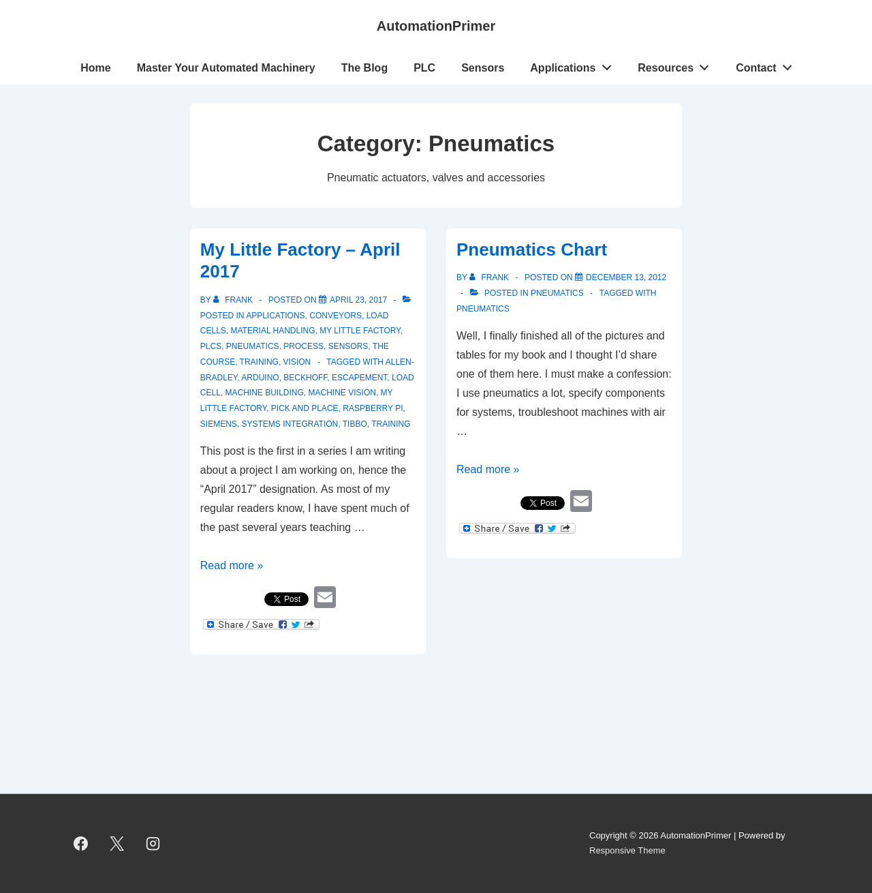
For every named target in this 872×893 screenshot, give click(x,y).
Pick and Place (305, 408)
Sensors (482, 68)
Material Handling (273, 330)
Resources (677, 65)
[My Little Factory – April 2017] (358, 300)
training (390, 424)
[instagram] (153, 843)
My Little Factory (360, 330)
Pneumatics (252, 346)
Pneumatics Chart (531, 249)
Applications (574, 65)
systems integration (289, 424)
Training (259, 362)
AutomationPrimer (436, 25)
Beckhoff (305, 377)
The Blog (364, 68)
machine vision (342, 392)
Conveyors (335, 315)
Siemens (218, 424)
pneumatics (483, 309)
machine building (264, 392)
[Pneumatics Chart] (626, 277)
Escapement (359, 377)
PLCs (210, 346)
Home (95, 68)
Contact (767, 65)
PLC (424, 68)
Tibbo (355, 424)
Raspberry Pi (373, 408)
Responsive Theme (627, 850)
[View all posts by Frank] (234, 300)
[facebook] (81, 843)
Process (303, 346)
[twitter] (117, 843)
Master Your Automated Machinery (226, 68)
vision (297, 362)
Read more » (232, 565)
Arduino (260, 377)
